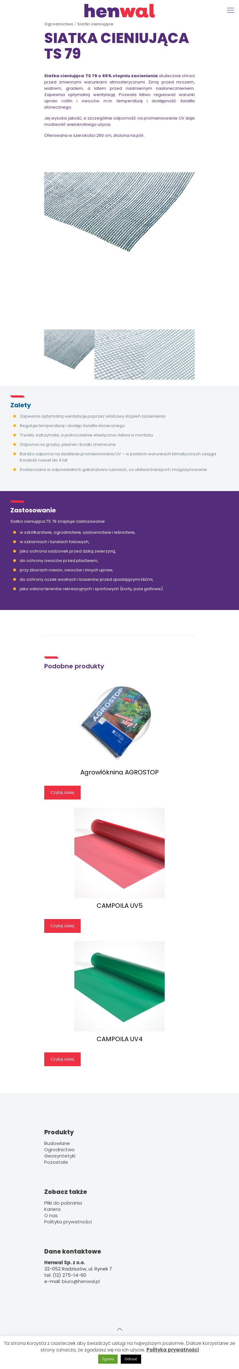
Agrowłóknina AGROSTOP (119, 772)
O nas (51, 1215)
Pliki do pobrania (63, 1203)
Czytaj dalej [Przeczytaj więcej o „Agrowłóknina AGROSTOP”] (62, 792)
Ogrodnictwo (58, 24)
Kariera (52, 1209)
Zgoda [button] (108, 1358)
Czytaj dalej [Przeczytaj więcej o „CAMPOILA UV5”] (62, 926)
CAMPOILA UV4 (120, 1039)
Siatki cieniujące (95, 24)
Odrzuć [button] (131, 1358)
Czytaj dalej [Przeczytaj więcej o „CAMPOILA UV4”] (62, 1059)
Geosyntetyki (59, 1155)
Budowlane (57, 1143)
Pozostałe (56, 1162)
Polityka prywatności (68, 1221)
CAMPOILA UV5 (120, 905)
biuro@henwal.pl (81, 1281)
